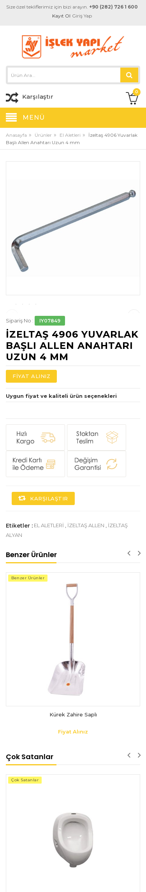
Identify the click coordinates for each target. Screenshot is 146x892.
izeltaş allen (85, 563)
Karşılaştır (43, 536)
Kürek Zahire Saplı (73, 752)
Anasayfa (16, 135)
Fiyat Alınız (31, 414)
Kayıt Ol (62, 16)
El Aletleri (70, 135)
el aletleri (49, 563)
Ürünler (43, 135)
